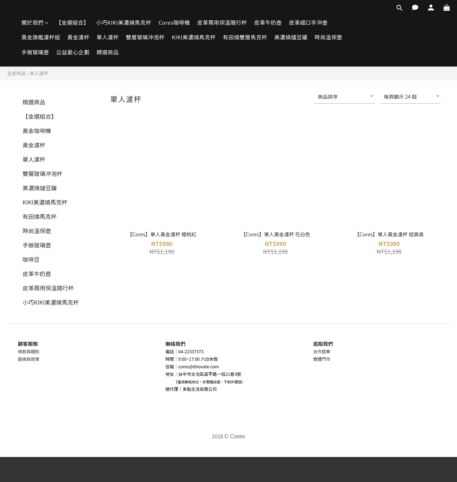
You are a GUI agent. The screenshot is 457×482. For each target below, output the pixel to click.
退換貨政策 (28, 359)
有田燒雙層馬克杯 (245, 37)
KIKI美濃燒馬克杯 (194, 37)
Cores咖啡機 (174, 22)
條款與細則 (28, 351)
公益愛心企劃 (73, 52)
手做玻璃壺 (35, 52)
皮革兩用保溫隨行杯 (222, 22)
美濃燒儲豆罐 (290, 37)
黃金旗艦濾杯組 (40, 37)
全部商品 (16, 73)
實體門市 (321, 359)
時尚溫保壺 (328, 37)
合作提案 (321, 351)
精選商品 (108, 52)
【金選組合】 (72, 22)
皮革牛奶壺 (268, 22)
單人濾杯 (108, 37)
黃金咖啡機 (36, 130)
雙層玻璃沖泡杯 (145, 37)
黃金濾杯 (78, 37)
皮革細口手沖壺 (308, 22)
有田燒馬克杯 (39, 216)
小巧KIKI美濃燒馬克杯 (123, 22)
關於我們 (35, 22)
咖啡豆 (31, 259)
